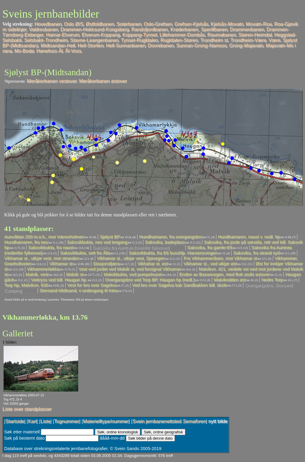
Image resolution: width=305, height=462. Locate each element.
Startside (14, 421)
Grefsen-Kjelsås (191, 24)
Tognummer (66, 421)
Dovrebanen (161, 45)
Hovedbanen (48, 24)
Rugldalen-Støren (179, 40)
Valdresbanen (43, 29)
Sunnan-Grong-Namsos (201, 45)
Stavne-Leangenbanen (94, 40)
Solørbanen (128, 24)
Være (274, 40)
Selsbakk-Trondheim (46, 40)
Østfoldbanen (100, 24)
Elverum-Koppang (101, 34)
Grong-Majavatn (246, 45)
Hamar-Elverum (62, 34)
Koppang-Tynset (139, 34)
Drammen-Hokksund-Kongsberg (94, 29)
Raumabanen (221, 34)
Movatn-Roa (259, 24)
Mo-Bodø (24, 50)
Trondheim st (214, 40)
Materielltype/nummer (106, 421)
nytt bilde (217, 421)
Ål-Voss (73, 50)
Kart (32, 421)
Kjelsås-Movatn (227, 24)
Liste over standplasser (27, 409)
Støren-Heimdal (255, 34)
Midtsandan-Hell (58, 45)
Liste (45, 421)
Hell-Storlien (91, 45)
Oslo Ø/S (73, 24)
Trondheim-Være (248, 40)
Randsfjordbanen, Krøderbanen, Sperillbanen (179, 29)
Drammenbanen (247, 29)
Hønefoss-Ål (49, 50)
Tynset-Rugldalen (139, 40)
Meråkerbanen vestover (52, 81)
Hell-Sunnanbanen (126, 45)
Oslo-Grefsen (158, 24)
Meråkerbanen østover (103, 81)
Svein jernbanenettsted (169, 421)
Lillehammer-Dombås (182, 34)
